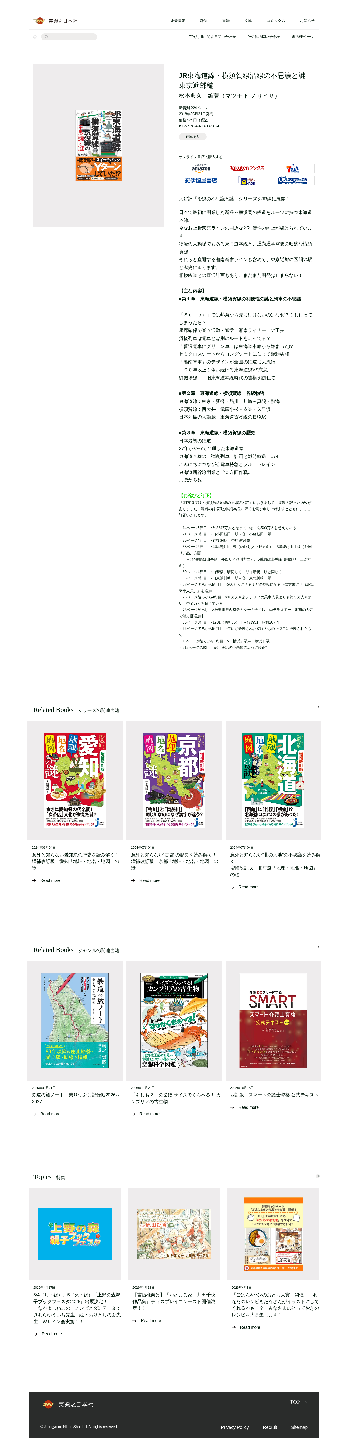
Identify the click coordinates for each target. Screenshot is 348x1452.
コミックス (276, 21)
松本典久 (190, 95)
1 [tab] (318, 711)
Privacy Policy (235, 1426)
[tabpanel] (75, 806)
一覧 (309, 1175)
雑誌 (203, 21)
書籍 (226, 21)
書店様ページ (303, 37)
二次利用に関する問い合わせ (212, 37)
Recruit (270, 1426)
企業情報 (178, 21)
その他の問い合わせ (263, 37)
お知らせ (307, 21)
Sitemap (299, 1426)
